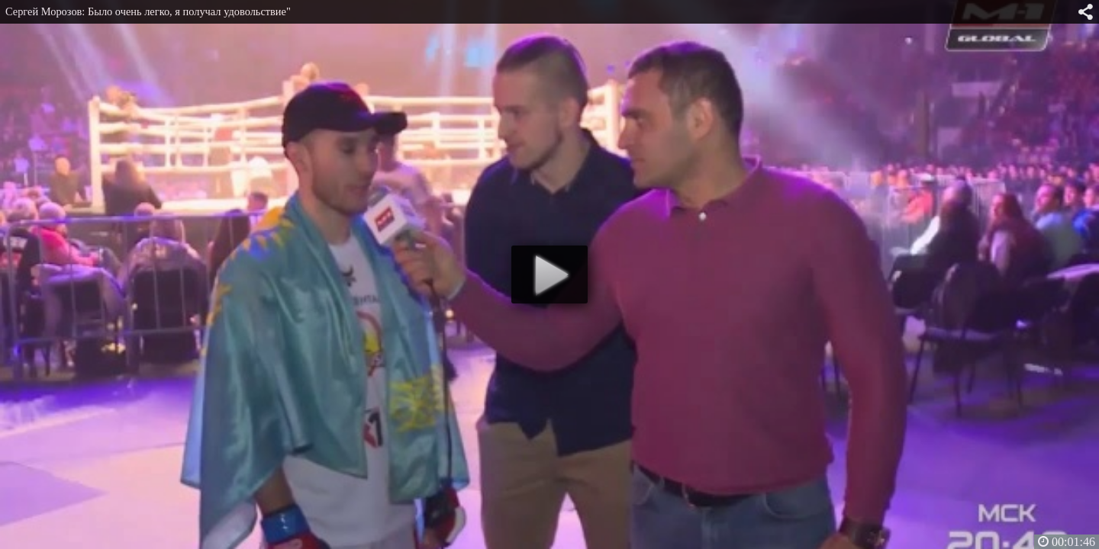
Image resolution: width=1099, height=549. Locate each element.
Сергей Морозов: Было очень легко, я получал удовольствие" (148, 11)
